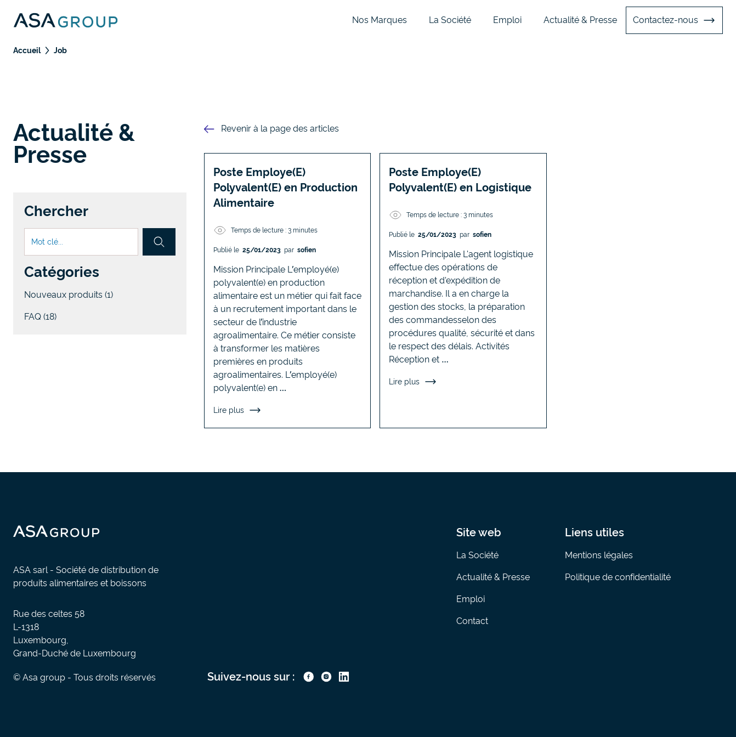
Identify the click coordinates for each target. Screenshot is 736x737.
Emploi (507, 20)
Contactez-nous (674, 20)
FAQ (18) (40, 316)
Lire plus (237, 410)
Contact (472, 621)
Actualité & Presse (580, 20)
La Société (450, 20)
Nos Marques (379, 20)
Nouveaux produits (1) (68, 295)
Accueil (27, 50)
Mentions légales (599, 555)
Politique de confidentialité (618, 577)
